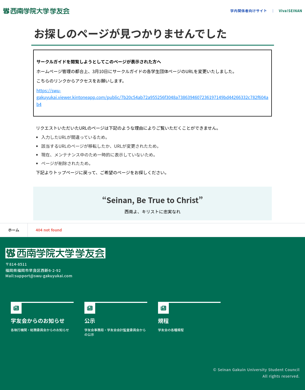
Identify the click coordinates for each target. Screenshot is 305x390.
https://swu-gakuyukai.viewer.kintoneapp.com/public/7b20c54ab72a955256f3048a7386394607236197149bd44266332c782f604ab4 (152, 97)
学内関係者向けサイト (248, 10)
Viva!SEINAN (290, 10)
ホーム (13, 229)
